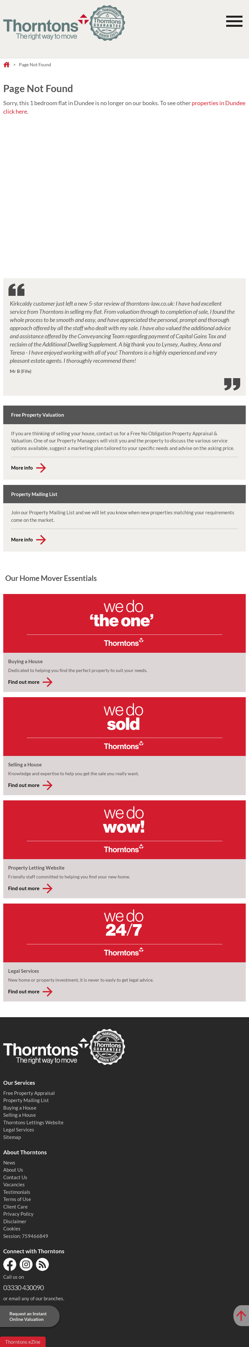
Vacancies (14, 1184)
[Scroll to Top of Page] (241, 1315)
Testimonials (16, 1192)
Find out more (23, 682)
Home (6, 65)
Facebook (9, 1264)
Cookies (12, 1228)
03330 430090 (23, 1287)
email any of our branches (36, 1298)
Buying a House (20, 1108)
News (9, 1162)
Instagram (26, 1264)
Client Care (15, 1207)
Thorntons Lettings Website (33, 1122)
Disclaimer (14, 1221)
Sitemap (12, 1137)
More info (22, 468)
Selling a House (19, 1115)
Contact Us (15, 1177)
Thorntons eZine (22, 1342)
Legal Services (18, 1129)
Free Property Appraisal (29, 1093)
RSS (42, 1264)
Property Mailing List (26, 1100)
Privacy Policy (18, 1214)
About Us (13, 1170)
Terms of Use (17, 1199)
